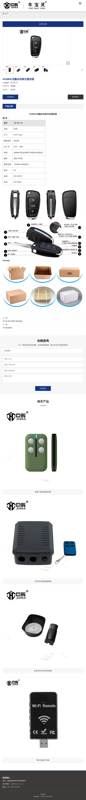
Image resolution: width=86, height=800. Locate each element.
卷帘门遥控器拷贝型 (43, 492)
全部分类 (43, 24)
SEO (51, 796)
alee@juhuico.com (17, 784)
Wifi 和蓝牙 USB (43, 760)
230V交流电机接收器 (43, 581)
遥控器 (13, 86)
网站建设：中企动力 (40, 796)
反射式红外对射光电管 (43, 671)
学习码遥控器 (7, 328)
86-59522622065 (13, 787)
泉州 (47, 796)
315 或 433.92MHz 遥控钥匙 (12, 321)
